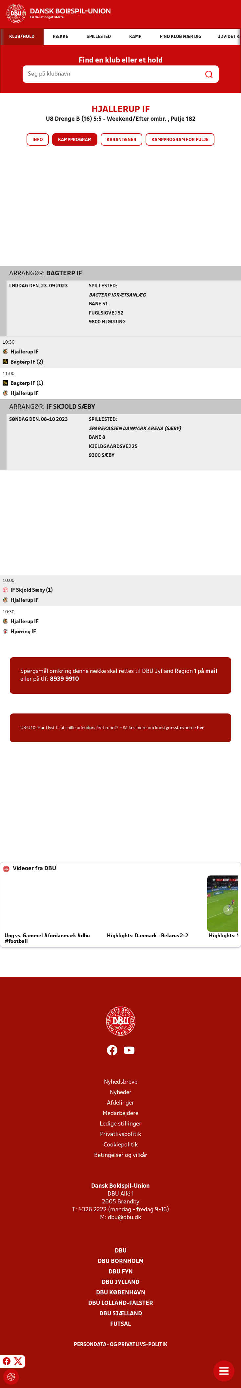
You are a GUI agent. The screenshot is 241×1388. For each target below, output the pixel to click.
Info (37, 140)
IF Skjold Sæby (70, 407)
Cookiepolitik (121, 1144)
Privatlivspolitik (120, 1134)
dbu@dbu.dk (124, 1217)
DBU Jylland (120, 1282)
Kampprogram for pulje (180, 140)
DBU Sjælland (120, 1313)
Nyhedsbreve (120, 1082)
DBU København (120, 1292)
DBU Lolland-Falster (120, 1303)
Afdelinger (120, 1103)
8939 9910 (64, 679)
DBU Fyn (121, 1271)
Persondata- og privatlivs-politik (121, 1344)
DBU (121, 1250)
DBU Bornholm (121, 1261)
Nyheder (120, 1092)
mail (211, 671)
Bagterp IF (64, 273)
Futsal (120, 1324)
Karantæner (121, 140)
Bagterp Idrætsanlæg (117, 295)
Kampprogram (74, 140)
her (200, 727)
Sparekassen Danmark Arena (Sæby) (135, 428)
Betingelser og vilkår (120, 1155)
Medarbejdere (120, 1113)
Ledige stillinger (120, 1124)
